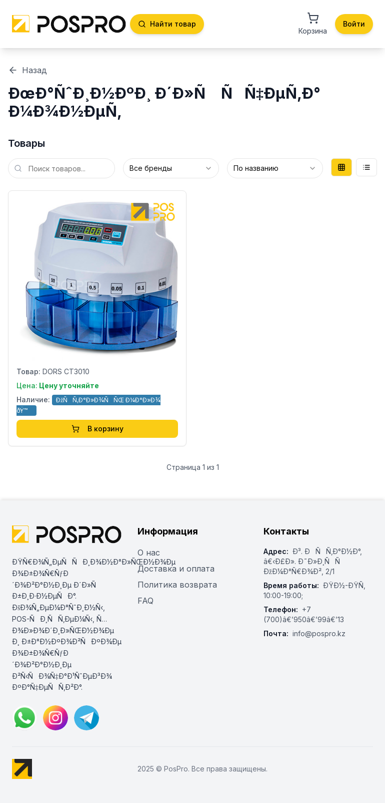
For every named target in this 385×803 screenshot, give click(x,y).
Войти (354, 24)
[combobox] (171, 168)
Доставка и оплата (176, 569)
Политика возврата (177, 585)
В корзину (98, 428)
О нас (149, 553)
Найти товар (167, 24)
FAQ (146, 601)
